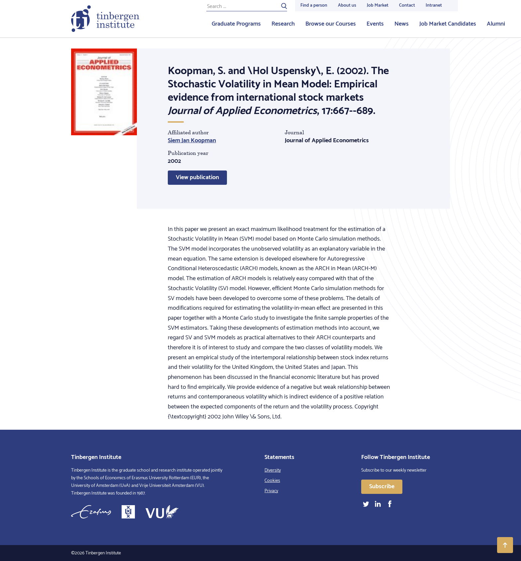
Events (375, 24)
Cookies (272, 481)
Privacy (271, 491)
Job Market (377, 5)
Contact (407, 5)
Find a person (313, 5)
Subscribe (381, 487)
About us (347, 5)
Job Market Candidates (447, 24)
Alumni (496, 24)
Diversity (272, 470)
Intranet (434, 5)
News (401, 24)
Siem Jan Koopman (192, 141)
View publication (197, 177)
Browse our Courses (330, 24)
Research (283, 24)
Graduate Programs (236, 24)
